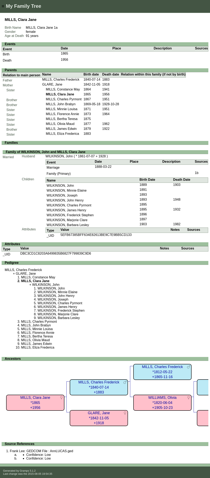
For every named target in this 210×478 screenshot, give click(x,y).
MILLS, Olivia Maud (60, 124)
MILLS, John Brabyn (60, 104)
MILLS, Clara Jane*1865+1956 (35, 403)
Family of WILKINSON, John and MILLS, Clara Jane (46, 152)
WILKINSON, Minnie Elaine (67, 190)
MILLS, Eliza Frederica (62, 133)
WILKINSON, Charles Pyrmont (69, 205)
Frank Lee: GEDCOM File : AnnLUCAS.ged (41, 451)
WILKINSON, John (59, 156)
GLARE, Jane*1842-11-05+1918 (99, 418)
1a (56, 27)
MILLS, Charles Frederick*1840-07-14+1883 (98, 387)
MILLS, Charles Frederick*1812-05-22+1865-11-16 (162, 372)
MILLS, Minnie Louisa (61, 109)
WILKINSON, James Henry (66, 210)
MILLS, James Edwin (61, 128)
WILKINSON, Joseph (62, 195)
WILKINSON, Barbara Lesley (68, 225)
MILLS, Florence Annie (62, 114)
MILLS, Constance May (63, 89)
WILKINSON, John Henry (65, 200)
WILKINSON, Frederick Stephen (70, 215)
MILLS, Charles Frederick (60, 79)
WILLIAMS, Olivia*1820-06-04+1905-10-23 (162, 403)
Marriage (53, 167)
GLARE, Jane (52, 84)
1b (197, 173)
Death (7, 60)
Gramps (24, 470)
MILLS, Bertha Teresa (61, 119)
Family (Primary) (59, 173)
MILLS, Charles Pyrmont (63, 99)
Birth (6, 54)
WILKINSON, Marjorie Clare (67, 220)
